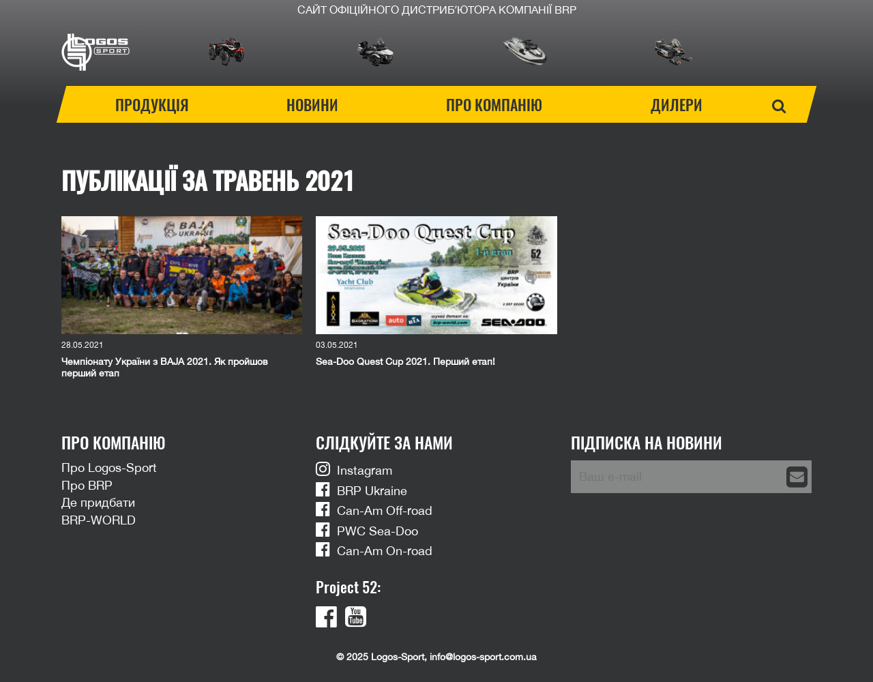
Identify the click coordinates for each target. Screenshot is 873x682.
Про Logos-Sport (109, 467)
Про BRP (87, 485)
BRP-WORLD (98, 520)
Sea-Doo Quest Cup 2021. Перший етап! (405, 361)
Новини (312, 104)
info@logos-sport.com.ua (483, 656)
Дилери (676, 104)
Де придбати (98, 502)
